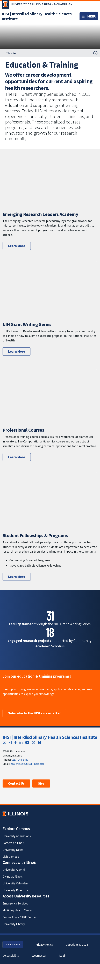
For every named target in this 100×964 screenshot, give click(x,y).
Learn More (16, 246)
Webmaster (39, 955)
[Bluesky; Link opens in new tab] (39, 742)
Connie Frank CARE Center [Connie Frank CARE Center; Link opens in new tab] (19, 917)
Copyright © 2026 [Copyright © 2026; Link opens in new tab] (77, 945)
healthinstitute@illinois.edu (27, 763)
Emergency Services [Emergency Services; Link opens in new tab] (15, 903)
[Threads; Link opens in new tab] (33, 742)
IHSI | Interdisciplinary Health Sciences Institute (50, 737)
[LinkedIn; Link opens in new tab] (21, 742)
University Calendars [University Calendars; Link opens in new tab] (16, 883)
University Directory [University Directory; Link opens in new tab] (15, 890)
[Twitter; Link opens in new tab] (4, 742)
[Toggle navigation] (89, 16)
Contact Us (16, 783)
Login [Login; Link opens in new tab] (62, 955)
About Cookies (12, 944)
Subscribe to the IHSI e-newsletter (34, 713)
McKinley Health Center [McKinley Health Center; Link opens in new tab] (17, 910)
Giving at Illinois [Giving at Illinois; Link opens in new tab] (13, 876)
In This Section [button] (13, 53)
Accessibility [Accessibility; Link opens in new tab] (11, 955)
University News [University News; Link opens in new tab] (13, 850)
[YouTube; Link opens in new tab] (27, 742)
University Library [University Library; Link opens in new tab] (14, 924)
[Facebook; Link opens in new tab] (16, 742)
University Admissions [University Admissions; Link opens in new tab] (17, 836)
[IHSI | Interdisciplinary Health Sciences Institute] (37, 16)
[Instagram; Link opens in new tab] (10, 742)
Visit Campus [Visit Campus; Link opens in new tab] (11, 857)
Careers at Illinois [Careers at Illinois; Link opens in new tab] (14, 843)
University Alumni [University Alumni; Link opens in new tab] (14, 870)
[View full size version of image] (96, 28)
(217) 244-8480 (19, 759)
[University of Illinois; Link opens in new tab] (15, 813)
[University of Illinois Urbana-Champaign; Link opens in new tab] (37, 5)
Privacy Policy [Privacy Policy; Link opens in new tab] (44, 945)
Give (41, 783)
